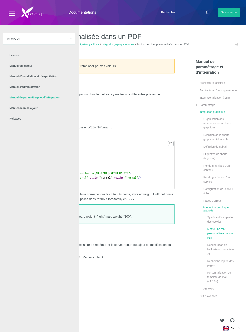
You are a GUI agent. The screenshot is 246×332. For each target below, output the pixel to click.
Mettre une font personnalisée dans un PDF (220, 233)
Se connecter (229, 12)
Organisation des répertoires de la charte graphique (217, 123)
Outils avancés (208, 296)
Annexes (208, 288)
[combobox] (231, 328)
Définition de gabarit (215, 146)
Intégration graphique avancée (118, 44)
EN (228, 328)
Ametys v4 (24, 44)
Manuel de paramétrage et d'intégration (53, 44)
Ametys (25, 320)
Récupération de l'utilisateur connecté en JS (221, 249)
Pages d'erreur (212, 200)
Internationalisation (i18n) (214, 97)
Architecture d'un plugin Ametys (218, 90)
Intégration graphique (88, 44)
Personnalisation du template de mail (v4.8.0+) (219, 277)
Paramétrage (207, 105)
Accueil (11, 44)
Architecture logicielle (212, 82)
